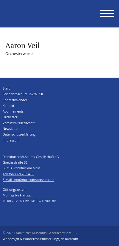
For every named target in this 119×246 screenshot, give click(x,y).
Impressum (11, 140)
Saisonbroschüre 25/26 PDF (23, 94)
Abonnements (13, 111)
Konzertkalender (15, 100)
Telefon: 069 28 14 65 (18, 174)
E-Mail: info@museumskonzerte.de (28, 180)
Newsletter (11, 129)
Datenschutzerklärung (19, 134)
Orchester (10, 117)
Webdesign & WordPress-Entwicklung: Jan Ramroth (40, 239)
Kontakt (8, 106)
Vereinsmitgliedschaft (19, 123)
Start (6, 88)
